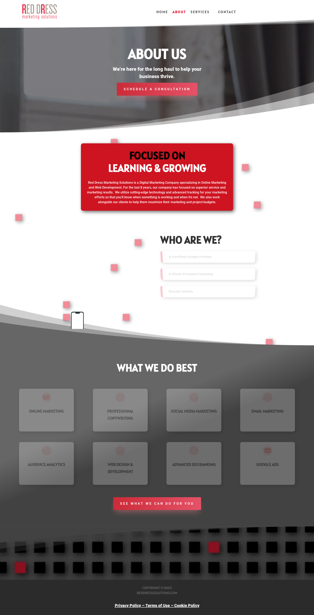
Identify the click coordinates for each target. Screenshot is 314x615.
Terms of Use (158, 605)
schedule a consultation (157, 89)
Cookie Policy (186, 605)
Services (200, 12)
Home (162, 12)
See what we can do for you (157, 504)
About (179, 12)
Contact (227, 12)
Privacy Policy (128, 605)
